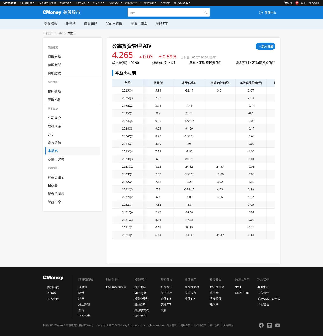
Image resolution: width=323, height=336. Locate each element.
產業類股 (89, 23)
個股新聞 (54, 65)
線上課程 (84, 304)
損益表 (53, 185)
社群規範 (215, 325)
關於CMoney (181, 3)
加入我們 (53, 299)
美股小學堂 (137, 23)
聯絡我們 (149, 3)
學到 (238, 287)
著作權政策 (200, 325)
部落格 (51, 293)
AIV (60, 33)
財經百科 (140, 304)
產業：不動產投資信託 (205, 62)
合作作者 (84, 316)
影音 (81, 310)
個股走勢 (54, 56)
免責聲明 (228, 325)
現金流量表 (56, 193)
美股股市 (48, 33)
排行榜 (69, 23)
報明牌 (214, 304)
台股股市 (166, 287)
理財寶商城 (26, 3)
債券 (164, 310)
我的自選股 (112, 23)
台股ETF (166, 298)
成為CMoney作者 (268, 298)
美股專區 (97, 3)
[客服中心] (268, 12)
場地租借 (263, 304)
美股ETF (159, 23)
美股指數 (49, 23)
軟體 (81, 293)
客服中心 (263, 287)
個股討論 (54, 73)
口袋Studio (242, 293)
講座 (81, 298)
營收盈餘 (54, 142)
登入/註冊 (314, 3)
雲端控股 (215, 298)
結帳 (288, 3)
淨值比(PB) (56, 159)
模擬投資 (114, 3)
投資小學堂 (141, 298)
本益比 (71, 33)
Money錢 (140, 293)
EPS (51, 134)
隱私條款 (172, 325)
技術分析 (54, 91)
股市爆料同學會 (47, 3)
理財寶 (82, 287)
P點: (300, 3)
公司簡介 (54, 118)
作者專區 (166, 3)
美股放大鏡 (141, 310)
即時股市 (81, 3)
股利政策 (54, 126)
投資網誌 (140, 287)
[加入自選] (265, 46)
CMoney (9, 3)
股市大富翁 (217, 287)
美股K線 (54, 99)
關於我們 (53, 287)
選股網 (214, 293)
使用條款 (185, 325)
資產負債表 (56, 177)
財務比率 (54, 202)
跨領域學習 (131, 3)
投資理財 (64, 3)
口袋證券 (140, 316)
